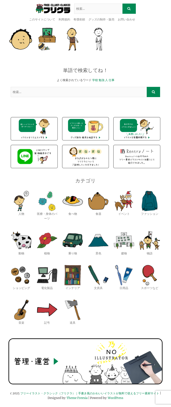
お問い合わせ (126, 19)
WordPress (115, 398)
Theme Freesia (77, 398)
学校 (95, 80)
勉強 (101, 80)
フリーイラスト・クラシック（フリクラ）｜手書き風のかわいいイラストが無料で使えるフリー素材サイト (89, 393)
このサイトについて (42, 19)
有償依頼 (79, 19)
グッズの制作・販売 (101, 19)
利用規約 (64, 19)
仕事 (111, 80)
